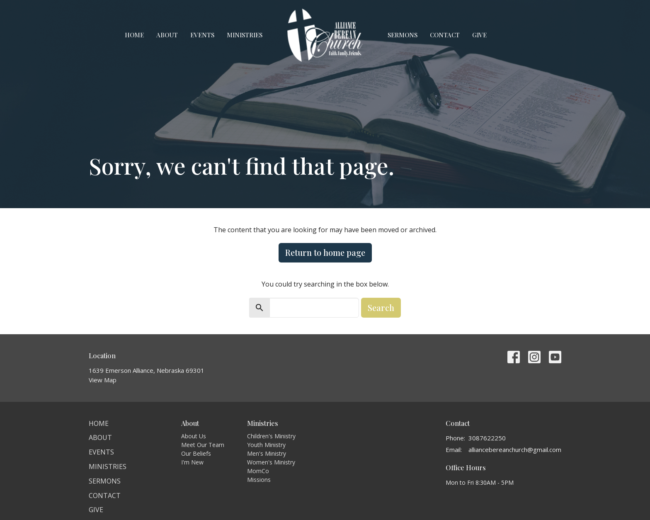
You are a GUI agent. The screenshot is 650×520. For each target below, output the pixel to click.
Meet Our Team (202, 445)
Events (202, 35)
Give (479, 35)
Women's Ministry (271, 462)
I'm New (192, 462)
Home (134, 35)
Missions (259, 480)
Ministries (244, 35)
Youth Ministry (266, 445)
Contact (445, 35)
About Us (193, 436)
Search (381, 307)
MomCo (258, 471)
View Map (102, 380)
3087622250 (487, 438)
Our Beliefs (196, 453)
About (167, 35)
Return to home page (325, 252)
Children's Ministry (271, 436)
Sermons (402, 35)
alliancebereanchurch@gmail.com (514, 449)
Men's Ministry (266, 453)
